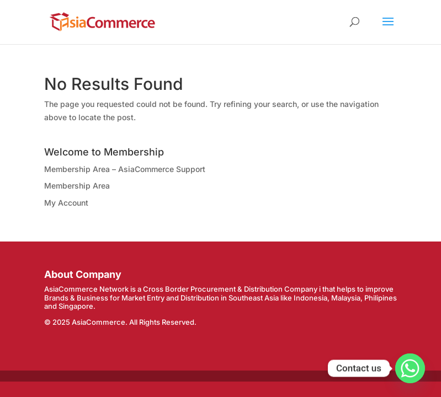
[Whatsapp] (410, 368)
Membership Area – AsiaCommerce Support (124, 169)
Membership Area (77, 185)
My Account (66, 202)
